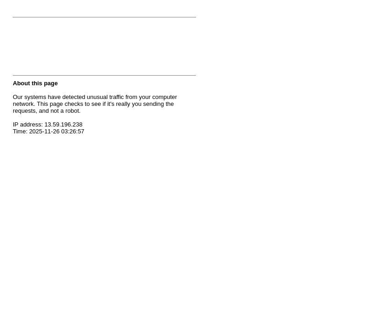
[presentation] (82, 49)
